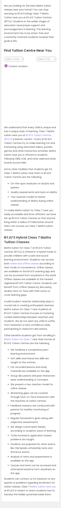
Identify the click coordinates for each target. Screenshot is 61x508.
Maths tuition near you (43, 486)
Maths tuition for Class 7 (18, 339)
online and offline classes (24, 263)
